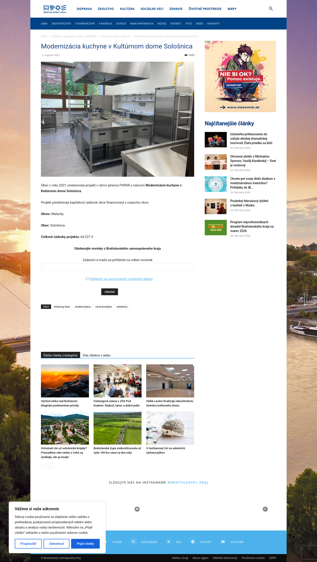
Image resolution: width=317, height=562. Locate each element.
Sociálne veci (152, 9)
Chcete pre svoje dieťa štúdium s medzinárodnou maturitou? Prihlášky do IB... (252, 183)
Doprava (84, 9)
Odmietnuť (56, 543)
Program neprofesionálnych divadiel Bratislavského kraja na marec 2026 (252, 226)
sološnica (122, 306)
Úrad (44, 23)
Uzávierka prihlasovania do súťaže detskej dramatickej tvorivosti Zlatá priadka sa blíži (251, 138)
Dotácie (121, 23)
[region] (57, 527)
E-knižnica (105, 23)
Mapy (232, 9)
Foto (189, 23)
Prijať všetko (85, 543)
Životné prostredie (205, 9)
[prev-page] (43, 466)
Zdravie (176, 9)
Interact (175, 23)
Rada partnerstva (141, 23)
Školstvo (106, 9)
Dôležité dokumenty (225, 558)
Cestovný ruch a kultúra (115, 36)
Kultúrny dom (62, 306)
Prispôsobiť (28, 543)
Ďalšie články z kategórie (60, 355)
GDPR (272, 558)
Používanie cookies (253, 558)
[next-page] (50, 466)
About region (200, 558)
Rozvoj (161, 23)
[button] (270, 9)
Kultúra (127, 9)
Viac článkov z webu (97, 355)
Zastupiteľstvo (61, 23)
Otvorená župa (85, 23)
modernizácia (83, 306)
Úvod (44, 36)
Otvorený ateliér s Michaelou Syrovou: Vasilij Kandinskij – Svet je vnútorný (253, 161)
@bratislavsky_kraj (187, 482)
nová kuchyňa (104, 306)
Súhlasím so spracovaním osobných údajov (121, 279)
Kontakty (213, 23)
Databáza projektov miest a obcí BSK (74, 36)
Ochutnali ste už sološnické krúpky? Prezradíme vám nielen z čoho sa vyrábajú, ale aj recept (64, 453)
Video (199, 23)
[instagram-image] (137, 509)
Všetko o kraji (180, 558)
